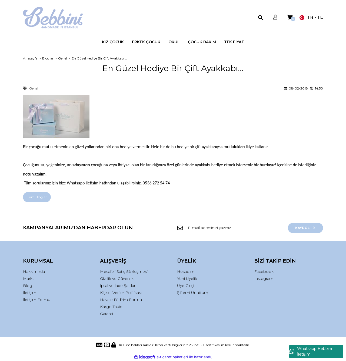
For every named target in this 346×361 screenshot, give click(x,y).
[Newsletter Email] (229, 228)
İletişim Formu (36, 299)
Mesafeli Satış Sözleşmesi (124, 271)
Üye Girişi (185, 285)
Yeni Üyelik (187, 278)
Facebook (264, 271)
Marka (29, 278)
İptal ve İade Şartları (118, 285)
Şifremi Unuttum (192, 292)
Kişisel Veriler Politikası (121, 292)
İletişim (29, 292)
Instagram (263, 278)
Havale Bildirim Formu (121, 299)
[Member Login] (275, 17)
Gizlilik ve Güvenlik (117, 278)
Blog (27, 285)
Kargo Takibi (111, 306)
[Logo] (53, 17)
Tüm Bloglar (37, 197)
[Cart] (289, 17)
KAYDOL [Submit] (305, 228)
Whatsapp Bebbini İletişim (310, 351)
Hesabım (185, 271)
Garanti (106, 313)
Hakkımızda (34, 271)
